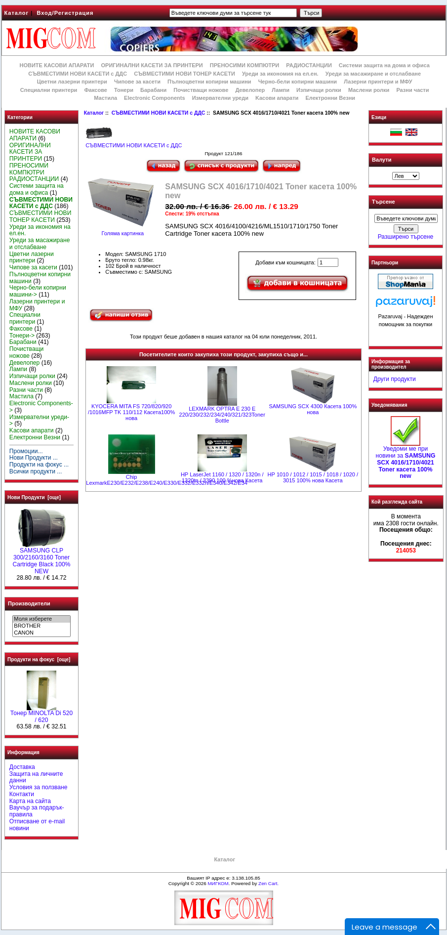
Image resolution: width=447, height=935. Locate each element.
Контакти (21, 794)
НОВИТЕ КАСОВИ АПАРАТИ (56, 65)
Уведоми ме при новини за (406, 459)
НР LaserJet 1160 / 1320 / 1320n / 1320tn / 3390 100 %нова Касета (222, 477)
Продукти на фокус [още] (38, 659)
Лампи (280, 90)
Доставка (22, 767)
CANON (41, 633)
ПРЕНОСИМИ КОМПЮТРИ (244, 65)
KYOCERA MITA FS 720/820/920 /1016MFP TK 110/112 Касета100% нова (131, 412)
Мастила (105, 98)
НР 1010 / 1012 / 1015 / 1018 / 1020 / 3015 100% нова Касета (313, 477)
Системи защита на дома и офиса (384, 65)
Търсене (383, 202)
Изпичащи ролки (318, 90)
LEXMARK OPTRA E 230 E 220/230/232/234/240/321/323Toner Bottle (222, 415)
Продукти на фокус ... (39, 464)
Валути (381, 160)
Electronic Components (154, 98)
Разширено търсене (405, 236)
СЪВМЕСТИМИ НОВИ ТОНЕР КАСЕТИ (184, 74)
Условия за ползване (38, 787)
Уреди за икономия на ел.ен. (280, 74)
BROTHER (41, 626)
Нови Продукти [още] (34, 497)
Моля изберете (41, 619)
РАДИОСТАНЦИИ (308, 65)
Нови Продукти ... (33, 457)
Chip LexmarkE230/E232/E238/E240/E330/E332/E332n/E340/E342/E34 (166, 480)
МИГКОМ (217, 883)
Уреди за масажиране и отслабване (373, 74)
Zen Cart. (268, 883)
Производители (29, 603)
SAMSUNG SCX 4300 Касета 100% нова (313, 409)
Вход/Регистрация (65, 13)
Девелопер (250, 90)
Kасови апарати (276, 98)
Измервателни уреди (220, 98)
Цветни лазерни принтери (72, 82)
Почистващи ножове (200, 90)
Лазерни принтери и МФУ (378, 82)
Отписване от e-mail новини (37, 825)
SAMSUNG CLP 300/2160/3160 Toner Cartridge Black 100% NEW (42, 558)
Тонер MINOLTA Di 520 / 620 (41, 714)
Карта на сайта (30, 801)
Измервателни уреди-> (39, 420)
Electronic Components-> (41, 407)
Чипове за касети (137, 82)
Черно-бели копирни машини (297, 82)
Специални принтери (49, 90)
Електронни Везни (330, 98)
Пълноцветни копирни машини (209, 82)
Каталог (16, 13)
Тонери (123, 90)
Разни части (412, 90)
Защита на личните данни (36, 777)
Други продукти (394, 379)
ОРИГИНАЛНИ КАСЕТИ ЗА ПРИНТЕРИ (152, 65)
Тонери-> (22, 335)
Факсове (95, 90)
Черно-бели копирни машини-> (37, 291)
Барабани (153, 90)
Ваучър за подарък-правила (36, 811)
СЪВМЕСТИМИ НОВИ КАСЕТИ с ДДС (158, 113)
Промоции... (26, 451)
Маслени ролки (368, 90)
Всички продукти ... (35, 471)
